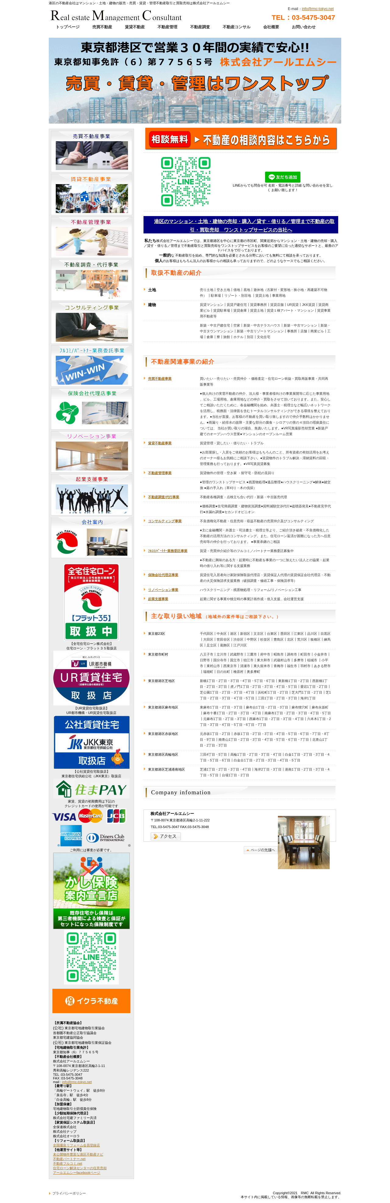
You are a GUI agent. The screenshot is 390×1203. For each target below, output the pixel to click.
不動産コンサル (236, 27)
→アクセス (166, 836)
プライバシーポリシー (69, 1193)
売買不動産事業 (160, 378)
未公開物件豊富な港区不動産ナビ (78, 1154)
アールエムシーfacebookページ (76, 1172)
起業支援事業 (91, 495)
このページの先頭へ (261, 850)
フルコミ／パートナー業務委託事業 (91, 366)
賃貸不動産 (135, 27)
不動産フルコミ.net (67, 1163)
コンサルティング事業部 (91, 323)
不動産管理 (167, 27)
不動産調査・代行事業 (91, 280)
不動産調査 (200, 27)
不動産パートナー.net (69, 1159)
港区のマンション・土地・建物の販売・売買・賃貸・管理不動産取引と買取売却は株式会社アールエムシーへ (116, 13)
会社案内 (91, 537)
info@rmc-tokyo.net (318, 9)
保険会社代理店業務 (91, 409)
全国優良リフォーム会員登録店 (76, 1145)
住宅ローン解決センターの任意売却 (80, 1168)
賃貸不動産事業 (91, 194)
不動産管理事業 (91, 237)
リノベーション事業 (91, 452)
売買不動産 (102, 27)
